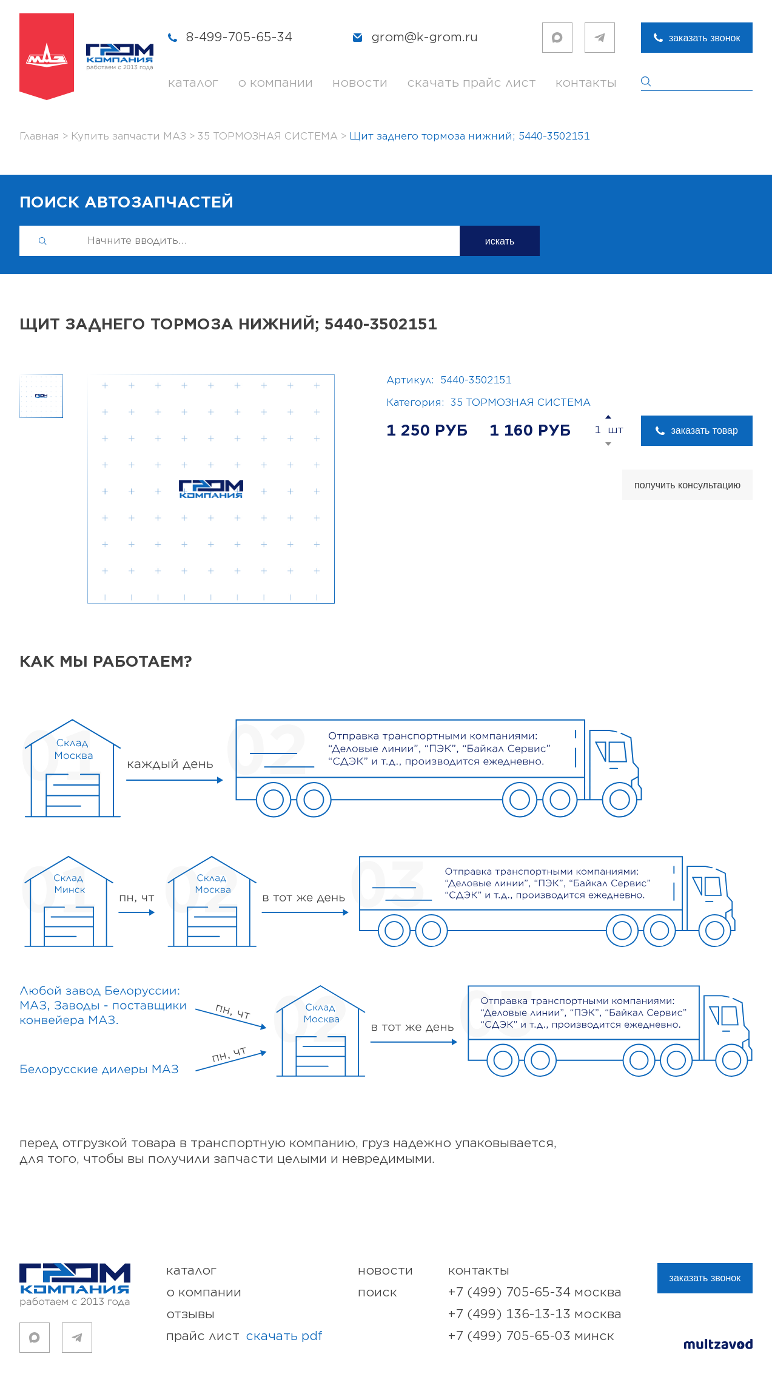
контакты (586, 82)
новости (360, 82)
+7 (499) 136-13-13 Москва (535, 1314)
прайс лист (244, 1336)
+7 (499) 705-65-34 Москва (535, 1292)
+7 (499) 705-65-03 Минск (531, 1336)
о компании (275, 82)
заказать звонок (704, 38)
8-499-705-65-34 (239, 37)
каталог (193, 82)
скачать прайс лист (471, 82)
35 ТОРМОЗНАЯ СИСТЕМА (521, 403)
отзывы (190, 1314)
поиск (377, 1292)
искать (500, 241)
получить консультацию (687, 485)
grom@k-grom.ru (424, 37)
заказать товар (704, 430)
